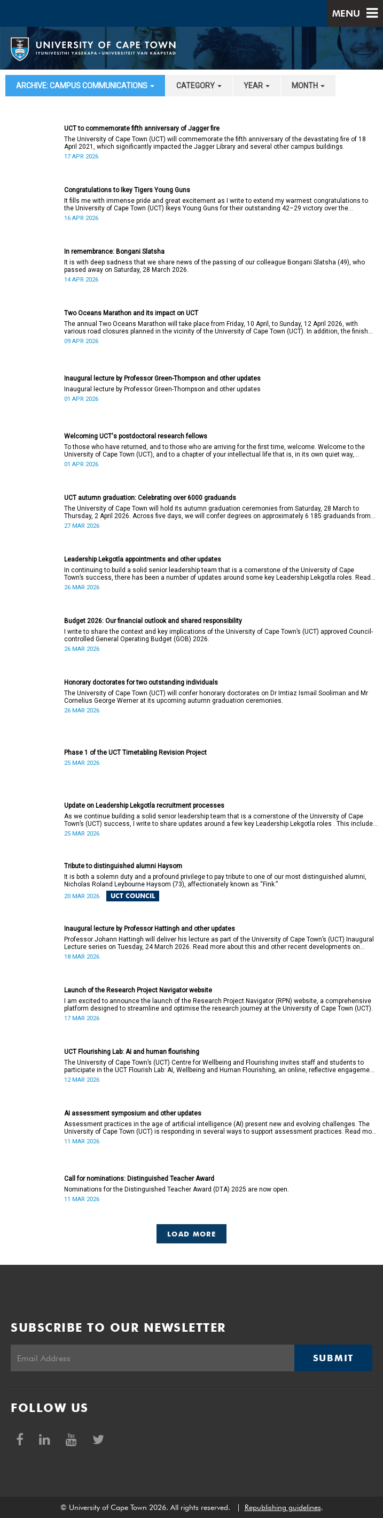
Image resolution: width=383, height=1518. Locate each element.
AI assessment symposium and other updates (132, 1113)
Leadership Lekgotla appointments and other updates (142, 559)
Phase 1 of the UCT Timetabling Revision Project (135, 752)
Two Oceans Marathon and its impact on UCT (131, 313)
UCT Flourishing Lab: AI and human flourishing (131, 1052)
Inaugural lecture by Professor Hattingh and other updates (149, 928)
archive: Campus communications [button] (85, 85)
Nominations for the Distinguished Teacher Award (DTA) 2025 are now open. (176, 1189)
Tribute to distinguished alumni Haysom (123, 866)
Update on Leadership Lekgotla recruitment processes (144, 805)
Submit (333, 1358)
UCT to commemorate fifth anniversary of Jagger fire (142, 128)
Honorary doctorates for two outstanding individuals (141, 682)
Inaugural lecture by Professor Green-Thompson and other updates (162, 378)
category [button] (199, 85)
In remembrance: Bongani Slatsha (114, 251)
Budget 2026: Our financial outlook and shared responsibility (153, 621)
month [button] (308, 85)
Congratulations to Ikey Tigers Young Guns (127, 190)
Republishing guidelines (283, 1507)
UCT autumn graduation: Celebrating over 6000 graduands (150, 498)
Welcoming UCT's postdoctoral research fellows (135, 436)
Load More (191, 1233)
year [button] (257, 85)
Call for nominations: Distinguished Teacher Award (139, 1178)
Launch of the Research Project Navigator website (138, 990)
